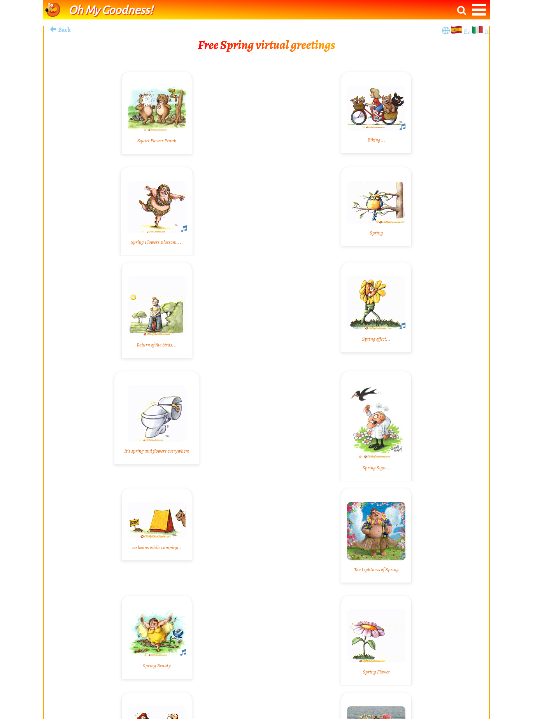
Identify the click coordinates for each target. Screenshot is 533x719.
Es (467, 32)
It (487, 32)
